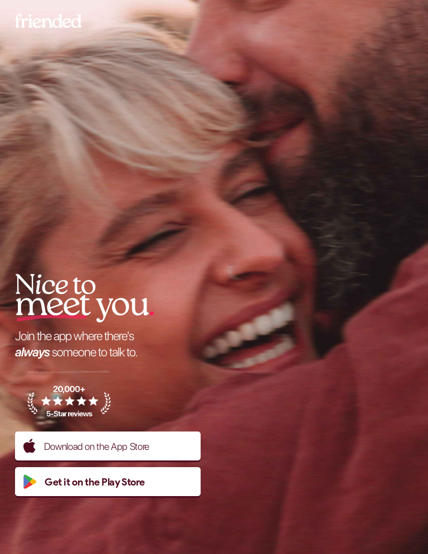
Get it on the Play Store (83, 481)
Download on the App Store (86, 446)
